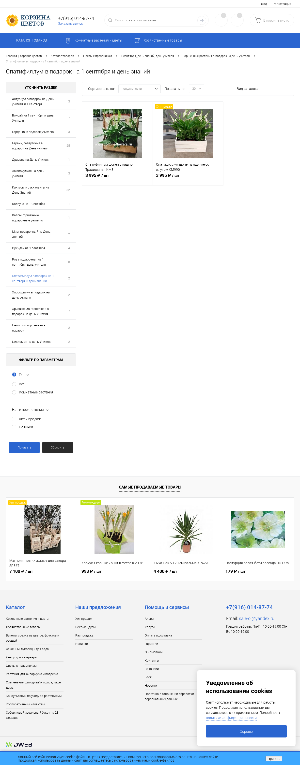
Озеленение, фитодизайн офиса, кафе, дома (33, 684)
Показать (24, 447)
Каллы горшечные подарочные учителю (27, 217)
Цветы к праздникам (21, 665)
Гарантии (151, 644)
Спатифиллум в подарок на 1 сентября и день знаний (33, 278)
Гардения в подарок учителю (33, 132)
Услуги (150, 627)
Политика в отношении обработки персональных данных (169, 696)
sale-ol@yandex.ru (256, 618)
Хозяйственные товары (23, 627)
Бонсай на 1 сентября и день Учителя (33, 118)
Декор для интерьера (21, 657)
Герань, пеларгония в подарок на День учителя (30, 145)
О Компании (153, 652)
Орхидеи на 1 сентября (28, 248)
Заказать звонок (70, 23)
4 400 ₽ (165, 571)
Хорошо (246, 732)
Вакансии (152, 669)
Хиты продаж (30, 419)
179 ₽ (235, 571)
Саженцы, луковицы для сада (27, 649)
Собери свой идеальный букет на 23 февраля (32, 715)
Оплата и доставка (158, 635)
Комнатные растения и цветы (27, 619)
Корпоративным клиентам (25, 704)
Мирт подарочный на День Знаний (31, 234)
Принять (274, 759)
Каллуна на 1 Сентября (28, 204)
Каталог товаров (31, 40)
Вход (263, 4)
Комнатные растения (36, 392)
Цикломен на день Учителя (31, 342)
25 (68, 145)
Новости (151, 685)
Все (22, 384)
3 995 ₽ (117, 178)
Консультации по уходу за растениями (34, 696)
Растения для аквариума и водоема (32, 674)
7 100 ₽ (21, 571)
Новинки (26, 427)
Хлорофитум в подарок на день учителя (31, 294)
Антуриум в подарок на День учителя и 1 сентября (33, 101)
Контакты (152, 660)
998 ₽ (91, 571)
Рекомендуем (85, 627)
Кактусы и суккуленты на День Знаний (30, 190)
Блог (148, 677)
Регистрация (282, 4)
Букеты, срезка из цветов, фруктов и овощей (32, 638)
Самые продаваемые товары (150, 487)
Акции (149, 619)
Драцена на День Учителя (30, 159)
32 (68, 190)
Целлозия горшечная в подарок (28, 327)
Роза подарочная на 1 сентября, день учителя (29, 262)
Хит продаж (83, 619)
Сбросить (57, 447)
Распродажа (84, 635)
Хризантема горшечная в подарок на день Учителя (30, 311)
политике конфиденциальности (231, 718)
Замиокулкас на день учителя (28, 173)
